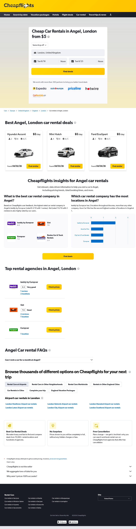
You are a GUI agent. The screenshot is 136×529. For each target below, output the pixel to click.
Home (7, 14)
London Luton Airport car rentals (19, 408)
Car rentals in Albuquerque (61, 498)
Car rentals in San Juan (35, 501)
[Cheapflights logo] (19, 6)
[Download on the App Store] (73, 522)
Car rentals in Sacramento (13, 508)
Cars (5, 111)
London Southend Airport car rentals (105, 408)
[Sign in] (111, 14)
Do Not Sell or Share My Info (59, 515)
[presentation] (48, 37)
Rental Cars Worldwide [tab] (78, 384)
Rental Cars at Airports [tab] (16, 384)
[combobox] (39, 45)
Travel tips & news (97, 14)
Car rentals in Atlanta (35, 498)
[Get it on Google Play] (62, 522)
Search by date (20, 14)
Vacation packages (40, 14)
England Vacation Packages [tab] (63, 390)
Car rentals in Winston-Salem (14, 501)
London (43, 111)
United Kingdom (23, 111)
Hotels (55, 14)
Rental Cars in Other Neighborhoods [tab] (47, 384)
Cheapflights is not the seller (69, 466)
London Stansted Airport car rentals (105, 404)
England (35, 111)
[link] (68, 256)
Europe (12, 111)
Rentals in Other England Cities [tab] (106, 384)
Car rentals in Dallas (34, 508)
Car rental (81, 14)
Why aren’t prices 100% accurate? (69, 476)
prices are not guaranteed (58, 459)
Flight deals (67, 14)
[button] (46, 61)
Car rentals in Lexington (59, 501)
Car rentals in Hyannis (12, 505)
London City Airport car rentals (61, 408)
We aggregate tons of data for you (69, 471)
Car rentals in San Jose (12, 498)
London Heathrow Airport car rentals (21, 404)
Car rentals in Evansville (36, 505)
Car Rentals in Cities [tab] (15, 390)
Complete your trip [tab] (38, 390)
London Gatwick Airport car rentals (62, 404)
